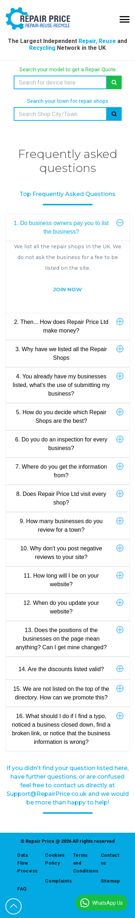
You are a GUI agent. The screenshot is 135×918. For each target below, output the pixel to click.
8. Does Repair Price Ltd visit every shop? (69, 498)
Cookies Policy (53, 859)
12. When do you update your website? (73, 607)
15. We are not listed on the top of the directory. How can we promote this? (68, 693)
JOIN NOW (67, 289)
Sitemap (109, 881)
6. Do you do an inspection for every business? (69, 443)
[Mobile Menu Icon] (125, 19)
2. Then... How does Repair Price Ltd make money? (68, 326)
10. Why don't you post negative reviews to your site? (71, 552)
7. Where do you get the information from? (69, 470)
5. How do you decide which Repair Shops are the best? (69, 416)
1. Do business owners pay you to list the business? (68, 227)
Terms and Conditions (81, 863)
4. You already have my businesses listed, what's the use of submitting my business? (68, 384)
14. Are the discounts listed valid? (70, 669)
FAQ (22, 888)
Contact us (109, 859)
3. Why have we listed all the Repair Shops (69, 353)
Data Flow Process (25, 863)
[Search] (60, 82)
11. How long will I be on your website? (74, 579)
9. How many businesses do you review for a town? (71, 525)
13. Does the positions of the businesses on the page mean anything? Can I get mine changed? (69, 638)
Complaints (53, 881)
